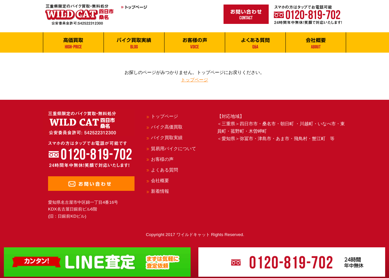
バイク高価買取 (167, 126)
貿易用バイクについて (173, 148)
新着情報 (160, 191)
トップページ (194, 79)
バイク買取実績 (167, 137)
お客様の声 (162, 159)
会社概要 (160, 180)
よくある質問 (164, 169)
